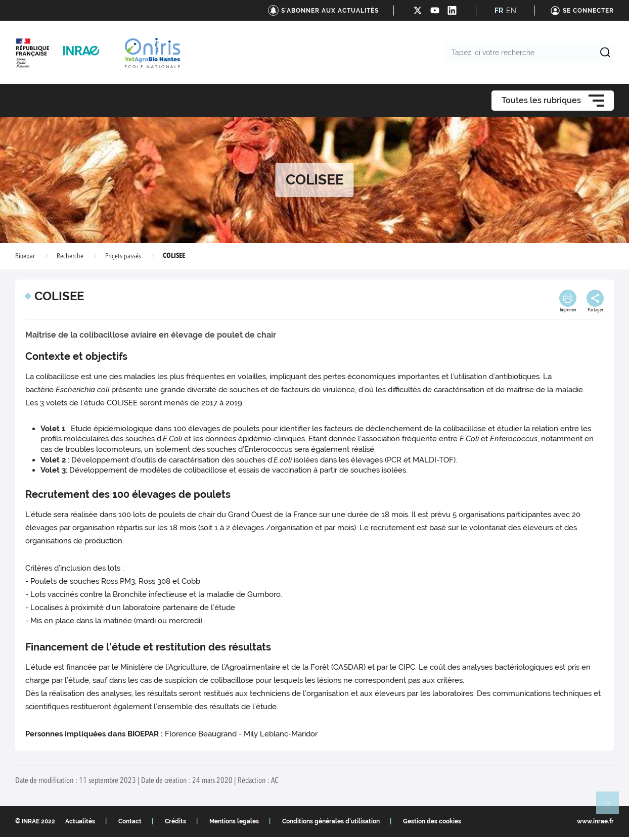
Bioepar (25, 256)
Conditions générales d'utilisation (331, 821)
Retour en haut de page (612, 807)
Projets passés (123, 256)
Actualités (80, 821)
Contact (130, 821)
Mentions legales (234, 821)
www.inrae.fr (595, 821)
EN (511, 11)
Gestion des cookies (432, 821)
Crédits (175, 821)
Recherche (70, 256)
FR (499, 11)
